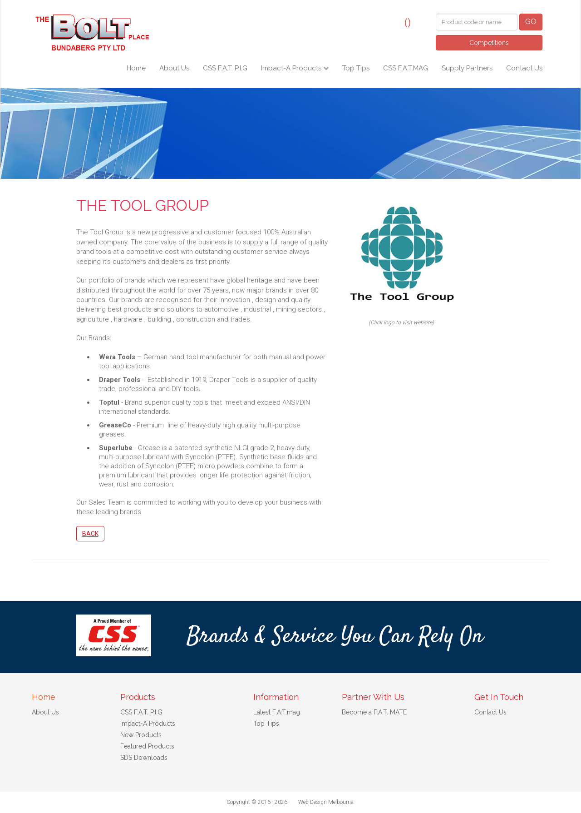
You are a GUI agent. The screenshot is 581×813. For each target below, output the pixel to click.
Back (90, 533)
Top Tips (355, 68)
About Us (174, 68)
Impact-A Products (292, 68)
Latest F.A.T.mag (276, 712)
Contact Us (524, 68)
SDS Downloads (143, 757)
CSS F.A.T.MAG (405, 68)
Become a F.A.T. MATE (374, 712)
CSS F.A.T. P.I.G (225, 68)
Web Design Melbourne (325, 802)
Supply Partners (467, 68)
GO (531, 21)
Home (136, 68)
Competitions (489, 42)
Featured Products (147, 746)
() (407, 22)
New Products (141, 735)
